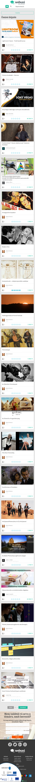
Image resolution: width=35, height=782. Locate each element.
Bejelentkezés (20, 6)
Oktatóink (5, 760)
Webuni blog (17, 760)
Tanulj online (29, 758)
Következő (23, 707)
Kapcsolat (5, 758)
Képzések (29, 760)
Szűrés (17, 13)
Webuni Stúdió (17, 761)
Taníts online (17, 758)
